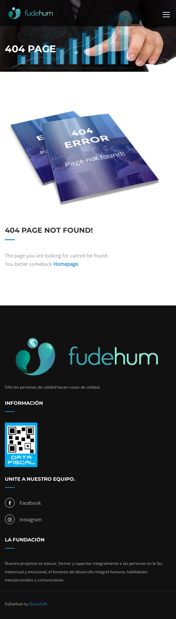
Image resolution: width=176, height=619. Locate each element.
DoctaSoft (38, 604)
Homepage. (66, 264)
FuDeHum (14, 604)
